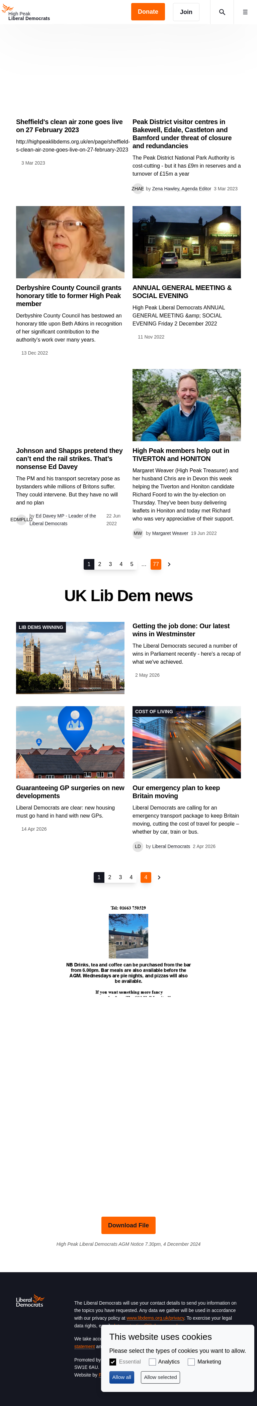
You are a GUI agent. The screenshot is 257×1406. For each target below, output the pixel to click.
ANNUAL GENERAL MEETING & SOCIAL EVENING (182, 291)
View (70, 103)
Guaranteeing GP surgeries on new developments (70, 792)
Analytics (169, 1362)
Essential (130, 1362)
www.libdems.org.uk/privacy (155, 1318)
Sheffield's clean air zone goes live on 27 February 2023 (69, 125)
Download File (128, 1225)
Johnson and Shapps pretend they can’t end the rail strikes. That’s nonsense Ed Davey (69, 458)
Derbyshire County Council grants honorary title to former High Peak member (68, 295)
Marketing (209, 1362)
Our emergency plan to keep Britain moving (176, 792)
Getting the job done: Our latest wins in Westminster (181, 630)
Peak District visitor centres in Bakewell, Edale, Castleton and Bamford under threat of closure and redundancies (182, 134)
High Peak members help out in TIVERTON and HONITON (181, 454)
